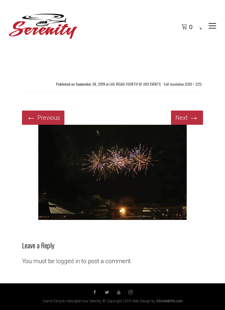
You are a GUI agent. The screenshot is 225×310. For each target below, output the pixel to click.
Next (187, 117)
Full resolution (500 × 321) (183, 84)
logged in (68, 261)
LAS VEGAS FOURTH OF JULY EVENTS (135, 84)
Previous (43, 117)
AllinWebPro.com (169, 301)
